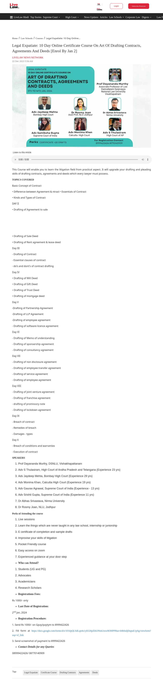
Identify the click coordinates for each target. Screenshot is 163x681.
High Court (70, 17)
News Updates (91, 17)
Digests (145, 17)
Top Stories (35, 17)
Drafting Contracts (68, 672)
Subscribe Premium (139, 6)
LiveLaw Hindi (21, 17)
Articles (103, 17)
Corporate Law (132, 17)
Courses (39, 38)
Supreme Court (50, 17)
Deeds (95, 672)
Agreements (84, 672)
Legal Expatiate (31, 672)
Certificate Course (49, 672)
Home (15, 38)
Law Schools (116, 17)
